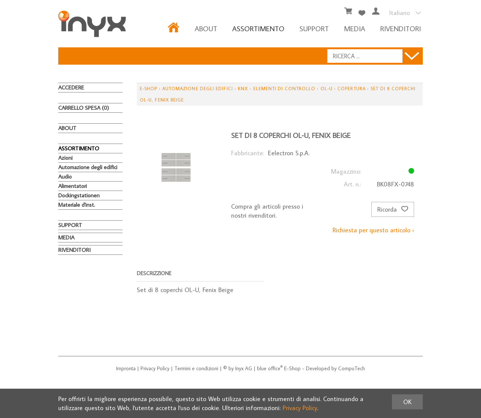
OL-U (327, 88)
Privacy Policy (155, 368)
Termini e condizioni (196, 368)
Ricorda (392, 209)
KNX (243, 88)
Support (314, 28)
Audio (65, 176)
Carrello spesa (83, 107)
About (206, 28)
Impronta (126, 368)
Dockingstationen (79, 195)
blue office (270, 368)
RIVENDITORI (400, 28)
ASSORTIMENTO (258, 28)
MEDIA (354, 28)
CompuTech (351, 368)
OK (407, 402)
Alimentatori (72, 185)
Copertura (351, 88)
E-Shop (148, 88)
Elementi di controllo (284, 88)
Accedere (71, 87)
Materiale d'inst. (76, 204)
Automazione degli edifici (87, 167)
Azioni (65, 157)
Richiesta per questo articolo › (373, 230)
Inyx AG (243, 368)
